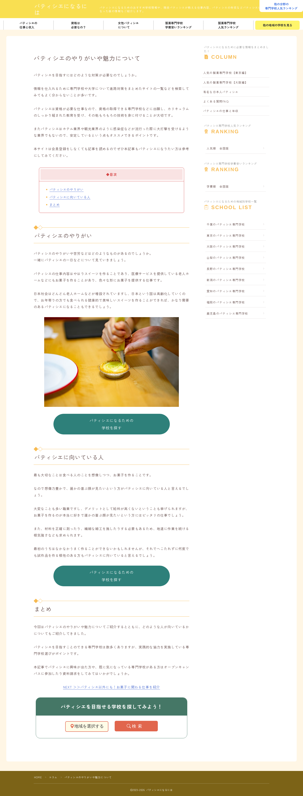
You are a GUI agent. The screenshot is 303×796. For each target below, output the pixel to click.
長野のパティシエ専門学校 (226, 269)
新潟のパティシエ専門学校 (226, 280)
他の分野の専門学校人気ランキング (281, 6)
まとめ (54, 204)
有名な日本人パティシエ (220, 92)
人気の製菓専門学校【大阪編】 (225, 82)
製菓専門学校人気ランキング (228, 25)
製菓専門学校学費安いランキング (178, 25)
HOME (38, 777)
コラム (53, 777)
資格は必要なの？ (78, 25)
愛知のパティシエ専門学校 (226, 291)
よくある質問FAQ (216, 101)
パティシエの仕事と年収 (220, 111)
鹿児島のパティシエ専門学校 (227, 313)
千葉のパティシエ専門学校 (226, 224)
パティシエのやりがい (66, 189)
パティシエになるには (63, 9)
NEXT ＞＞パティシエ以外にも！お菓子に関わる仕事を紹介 (111, 686)
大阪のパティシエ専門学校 (226, 246)
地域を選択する (87, 726)
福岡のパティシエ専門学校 (226, 302)
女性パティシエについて (128, 25)
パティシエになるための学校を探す (111, 424)
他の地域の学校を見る (277, 25)
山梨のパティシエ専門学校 (226, 257)
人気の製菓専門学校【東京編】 (225, 73)
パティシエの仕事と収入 (28, 25)
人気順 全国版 (218, 148)
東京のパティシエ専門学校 (226, 235)
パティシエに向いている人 (69, 197)
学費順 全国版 (218, 186)
